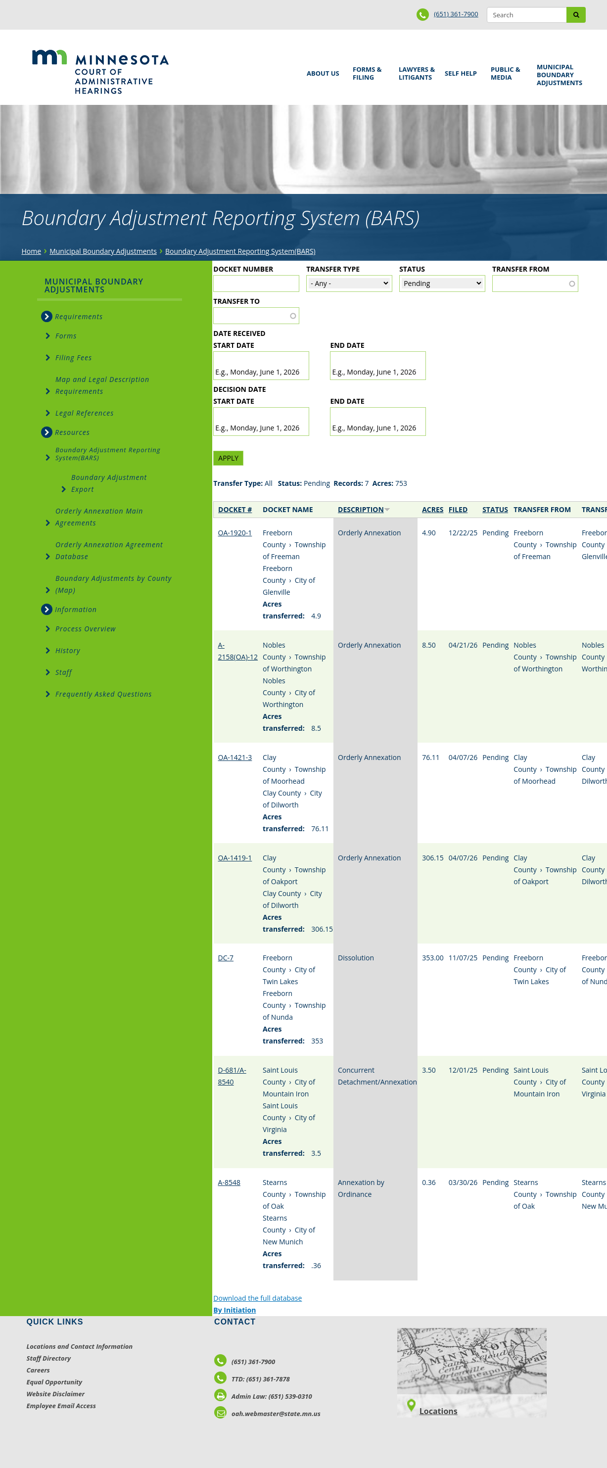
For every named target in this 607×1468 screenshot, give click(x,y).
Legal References (84, 413)
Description (364, 509)
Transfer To (236, 301)
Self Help (459, 70)
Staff (63, 672)
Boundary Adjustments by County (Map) (113, 584)
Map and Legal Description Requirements (102, 385)
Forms (66, 335)
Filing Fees (73, 357)
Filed (458, 509)
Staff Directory (49, 1358)
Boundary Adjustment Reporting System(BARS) (240, 251)
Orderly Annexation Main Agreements (99, 516)
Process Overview (85, 628)
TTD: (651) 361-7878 (252, 1378)
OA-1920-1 (235, 532)
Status (412, 269)
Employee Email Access (61, 1405)
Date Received (239, 333)
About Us (321, 70)
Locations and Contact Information (80, 1346)
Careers (38, 1370)
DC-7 (226, 957)
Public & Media (506, 72)
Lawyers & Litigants (415, 72)
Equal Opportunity (55, 1381)
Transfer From (521, 269)
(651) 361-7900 (456, 13)
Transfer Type (333, 269)
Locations (439, 1411)
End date (347, 345)
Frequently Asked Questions (103, 694)
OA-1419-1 (235, 857)
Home (32, 251)
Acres (432, 509)
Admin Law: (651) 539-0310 (263, 1396)
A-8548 (229, 1182)
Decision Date (239, 389)
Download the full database (257, 1298)
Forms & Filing (368, 72)
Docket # (235, 509)
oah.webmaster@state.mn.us (267, 1413)
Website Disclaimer (56, 1393)
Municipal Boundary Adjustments (557, 74)
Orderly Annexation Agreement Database (109, 550)
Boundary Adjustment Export (109, 483)
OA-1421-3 (235, 757)
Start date (233, 345)
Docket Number (243, 269)
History (68, 650)
